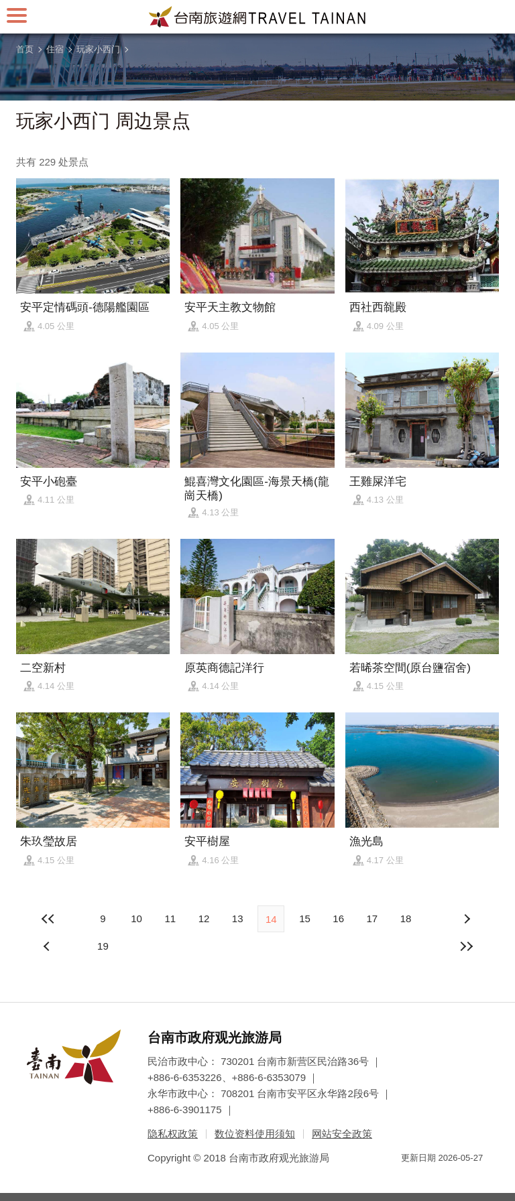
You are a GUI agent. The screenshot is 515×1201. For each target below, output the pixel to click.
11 (170, 918)
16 (338, 918)
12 (204, 918)
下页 (48, 946)
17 (372, 918)
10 (136, 918)
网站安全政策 (342, 1133)
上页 (466, 918)
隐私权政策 (173, 1133)
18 (406, 918)
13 (237, 918)
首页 (25, 49)
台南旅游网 (257, 16)
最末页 (466, 946)
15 (304, 918)
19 (103, 946)
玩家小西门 (98, 49)
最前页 (48, 918)
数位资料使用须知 (255, 1133)
